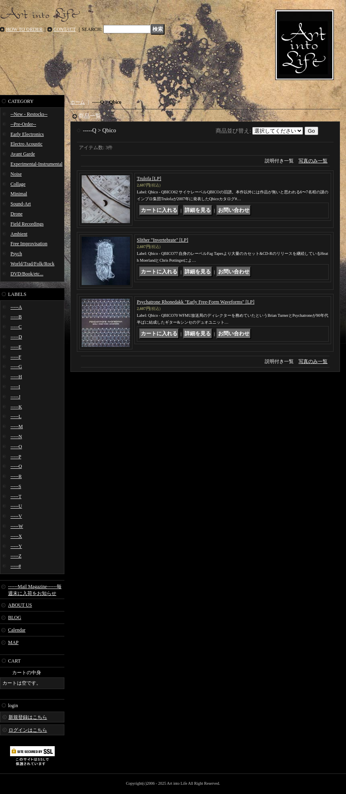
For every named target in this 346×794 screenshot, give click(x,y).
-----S (15, 486)
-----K (16, 407)
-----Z (15, 556)
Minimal (18, 194)
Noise (16, 174)
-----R (16, 476)
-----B (16, 317)
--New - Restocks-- (28, 114)
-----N (16, 436)
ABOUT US (20, 605)
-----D (16, 337)
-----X (16, 536)
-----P (15, 457)
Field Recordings (26, 224)
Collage (17, 184)
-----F (15, 357)
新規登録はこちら (27, 717)
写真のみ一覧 (313, 161)
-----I (15, 387)
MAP (13, 642)
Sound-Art (20, 204)
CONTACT (65, 29)
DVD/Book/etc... (26, 274)
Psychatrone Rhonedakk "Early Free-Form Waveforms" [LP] (195, 302)
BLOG (14, 617)
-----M (16, 426)
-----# (15, 566)
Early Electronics (27, 134)
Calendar (16, 630)
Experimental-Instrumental (36, 164)
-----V (16, 516)
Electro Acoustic (26, 144)
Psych (16, 253)
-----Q (16, 466)
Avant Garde (22, 154)
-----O (16, 446)
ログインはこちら (27, 730)
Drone (16, 214)
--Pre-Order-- (23, 124)
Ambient (18, 234)
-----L (15, 416)
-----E (15, 347)
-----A (16, 307)
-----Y (16, 546)
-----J (15, 397)
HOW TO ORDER (24, 29)
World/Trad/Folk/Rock (32, 264)
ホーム (77, 102)
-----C (16, 327)
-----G (16, 366)
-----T (15, 496)
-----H (16, 377)
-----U (16, 506)
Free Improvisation (28, 243)
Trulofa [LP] (149, 178)
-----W (16, 526)
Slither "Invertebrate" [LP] (162, 240)
